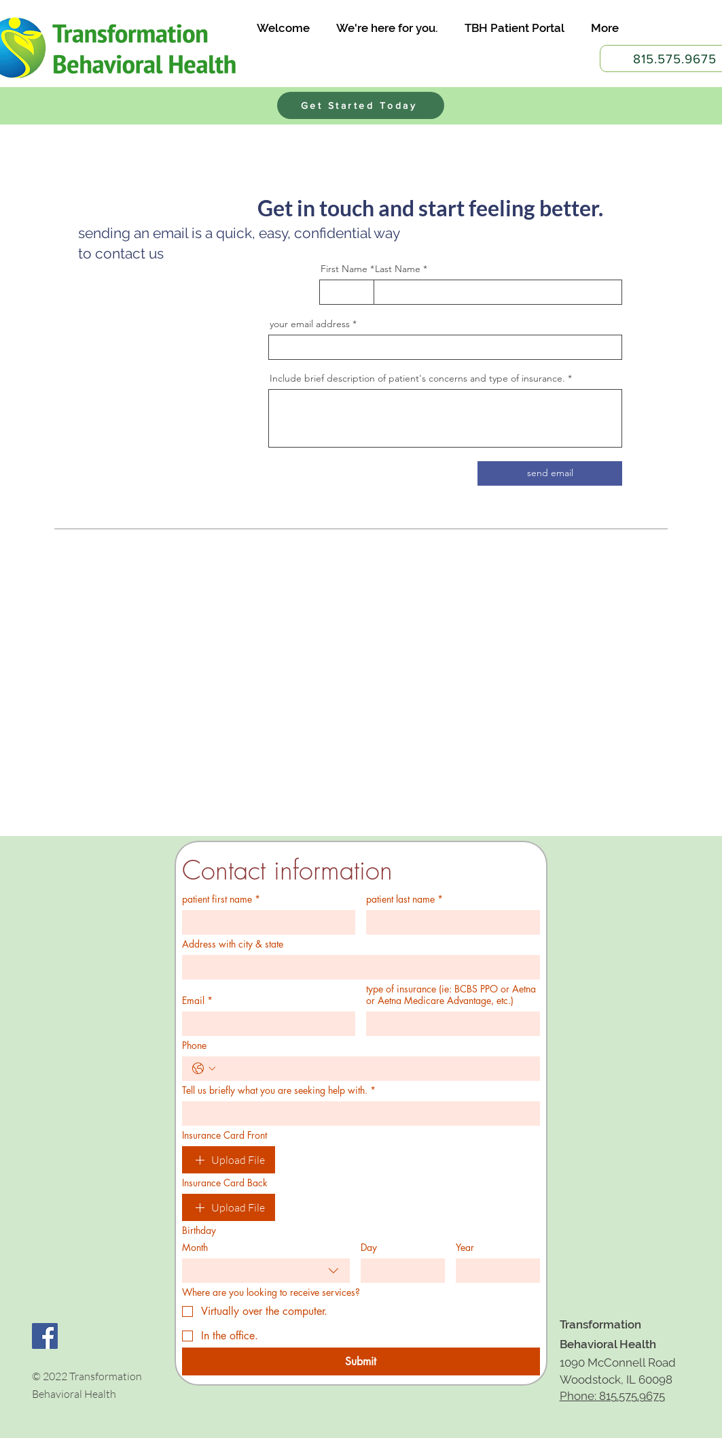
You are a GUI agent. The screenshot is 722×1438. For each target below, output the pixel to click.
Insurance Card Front (224, 1135)
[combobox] (266, 1270)
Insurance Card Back (225, 1182)
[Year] (494, 1270)
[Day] (399, 1270)
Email (197, 1000)
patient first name (221, 899)
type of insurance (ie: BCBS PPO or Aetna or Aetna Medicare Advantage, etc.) (451, 994)
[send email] (549, 473)
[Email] (265, 1023)
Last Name (397, 268)
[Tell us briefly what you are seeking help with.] (357, 1113)
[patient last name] (449, 922)
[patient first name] (265, 922)
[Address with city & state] (357, 967)
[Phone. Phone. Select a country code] (203, 1068)
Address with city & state (232, 944)
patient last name (404, 899)
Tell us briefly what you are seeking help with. (279, 1090)
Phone (194, 1045)
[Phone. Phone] (374, 1068)
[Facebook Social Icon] (45, 1336)
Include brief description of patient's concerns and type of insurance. (417, 378)
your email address (310, 324)
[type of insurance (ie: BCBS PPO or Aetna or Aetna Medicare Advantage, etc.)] (449, 1023)
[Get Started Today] (360, 105)
